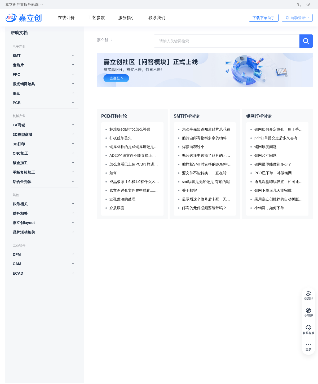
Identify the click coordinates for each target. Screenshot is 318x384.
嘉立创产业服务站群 (24, 4)
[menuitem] (41, 56)
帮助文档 (19, 33)
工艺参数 (96, 17)
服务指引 (126, 17)
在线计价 (66, 17)
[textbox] (226, 41)
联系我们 (156, 17)
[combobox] (226, 41)
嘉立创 (102, 40)
